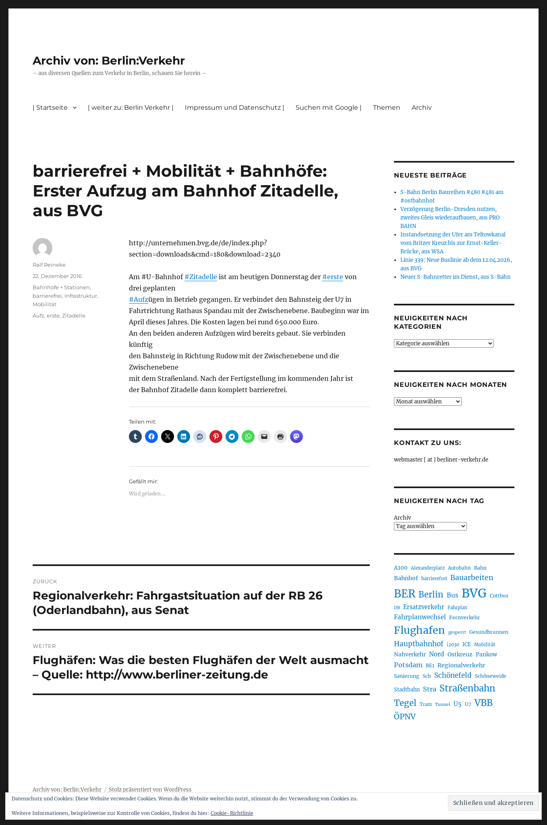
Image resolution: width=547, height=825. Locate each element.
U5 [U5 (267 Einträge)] (458, 704)
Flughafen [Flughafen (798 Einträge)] (419, 630)
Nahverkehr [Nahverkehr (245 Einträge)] (410, 654)
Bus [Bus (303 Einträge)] (452, 595)
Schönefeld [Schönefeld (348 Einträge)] (453, 675)
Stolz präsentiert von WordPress (150, 789)
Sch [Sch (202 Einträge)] (427, 676)
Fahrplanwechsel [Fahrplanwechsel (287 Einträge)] (420, 617)
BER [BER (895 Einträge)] (404, 593)
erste (53, 315)
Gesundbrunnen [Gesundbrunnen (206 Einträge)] (488, 632)
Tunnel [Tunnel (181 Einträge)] (442, 704)
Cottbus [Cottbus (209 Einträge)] (499, 596)
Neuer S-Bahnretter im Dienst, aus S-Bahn (455, 277)
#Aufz (138, 299)
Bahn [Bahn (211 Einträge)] (480, 568)
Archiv (422, 107)
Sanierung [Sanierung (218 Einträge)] (406, 676)
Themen (386, 107)
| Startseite (50, 107)
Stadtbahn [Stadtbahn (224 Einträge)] (407, 690)
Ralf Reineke (49, 264)
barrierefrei (47, 295)
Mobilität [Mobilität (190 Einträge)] (484, 644)
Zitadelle (73, 315)
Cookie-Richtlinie (232, 813)
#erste (332, 277)
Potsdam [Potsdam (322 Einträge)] (408, 665)
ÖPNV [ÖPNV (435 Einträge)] (405, 716)
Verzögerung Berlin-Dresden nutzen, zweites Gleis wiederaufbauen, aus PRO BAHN (449, 218)
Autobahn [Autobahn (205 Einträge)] (459, 568)
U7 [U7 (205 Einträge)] (468, 704)
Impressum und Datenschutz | (234, 107)
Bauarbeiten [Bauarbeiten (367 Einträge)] (471, 577)
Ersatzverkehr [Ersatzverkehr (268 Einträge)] (423, 607)
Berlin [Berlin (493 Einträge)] (431, 594)
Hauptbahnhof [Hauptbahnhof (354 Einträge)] (418, 643)
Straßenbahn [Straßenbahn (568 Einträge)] (467, 688)
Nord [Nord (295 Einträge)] (436, 654)
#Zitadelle (200, 277)
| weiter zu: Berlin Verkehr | (131, 107)
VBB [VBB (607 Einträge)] (483, 702)
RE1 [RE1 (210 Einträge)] (430, 665)
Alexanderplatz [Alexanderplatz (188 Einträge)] (428, 568)
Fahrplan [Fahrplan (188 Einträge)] (457, 607)
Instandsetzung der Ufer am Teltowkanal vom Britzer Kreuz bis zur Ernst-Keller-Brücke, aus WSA (453, 243)
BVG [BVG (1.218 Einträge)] (474, 593)
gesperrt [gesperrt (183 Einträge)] (457, 632)
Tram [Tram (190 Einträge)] (426, 704)
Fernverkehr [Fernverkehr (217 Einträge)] (464, 617)
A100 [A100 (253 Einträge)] (401, 567)
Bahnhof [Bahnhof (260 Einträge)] (406, 578)
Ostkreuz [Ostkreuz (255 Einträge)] (460, 654)
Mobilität (44, 304)
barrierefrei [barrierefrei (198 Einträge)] (434, 578)
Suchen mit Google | (329, 107)
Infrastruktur (80, 295)
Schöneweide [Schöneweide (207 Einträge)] (490, 676)
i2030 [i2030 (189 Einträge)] (453, 644)
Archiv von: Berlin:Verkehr (109, 60)
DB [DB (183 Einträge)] (397, 607)
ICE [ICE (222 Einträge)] (466, 644)
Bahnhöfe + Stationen (61, 287)
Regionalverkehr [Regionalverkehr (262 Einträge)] (461, 665)
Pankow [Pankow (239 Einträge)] (486, 654)
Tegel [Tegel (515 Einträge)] (405, 703)
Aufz (38, 315)
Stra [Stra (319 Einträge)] (429, 689)
